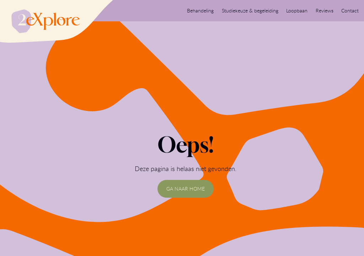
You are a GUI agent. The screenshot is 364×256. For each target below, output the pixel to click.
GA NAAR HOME (185, 188)
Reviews (324, 10)
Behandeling (200, 10)
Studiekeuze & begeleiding (250, 10)
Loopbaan (296, 10)
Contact (350, 10)
